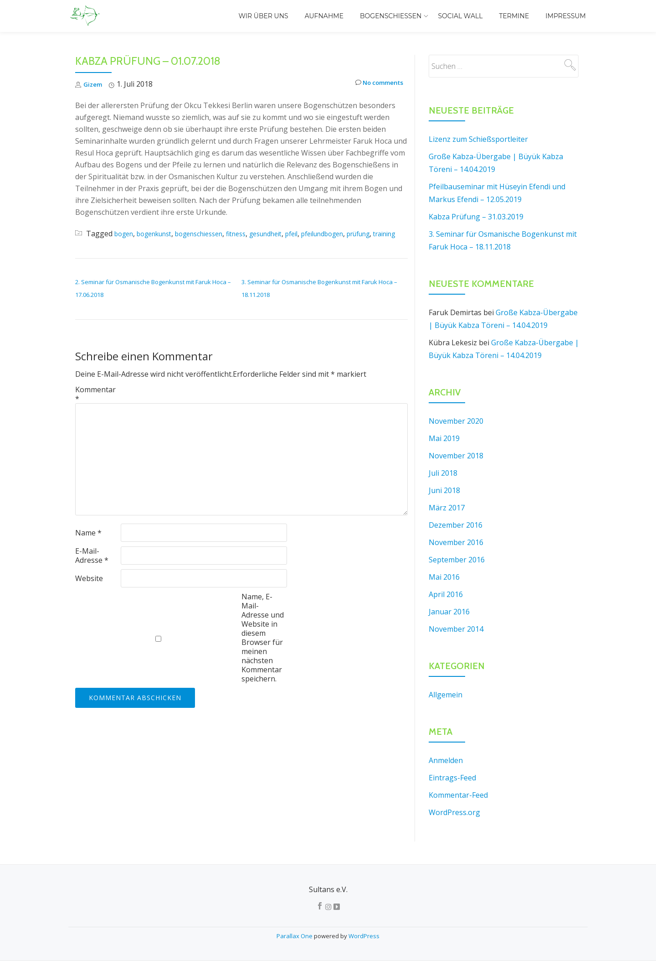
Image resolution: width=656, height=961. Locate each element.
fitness (256, 234)
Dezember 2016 (455, 525)
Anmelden (446, 760)
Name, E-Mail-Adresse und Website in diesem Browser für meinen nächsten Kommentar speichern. (262, 650)
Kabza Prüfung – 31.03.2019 (476, 217)
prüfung (89, 246)
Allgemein (445, 695)
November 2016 (456, 542)
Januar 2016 (449, 612)
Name (88, 545)
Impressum (565, 16)
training (121, 246)
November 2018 (456, 456)
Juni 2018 (444, 490)
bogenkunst (161, 234)
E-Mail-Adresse (91, 568)
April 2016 (446, 594)
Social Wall (460, 16)
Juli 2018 (443, 473)
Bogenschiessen (390, 16)
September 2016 (457, 560)
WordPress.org (454, 812)
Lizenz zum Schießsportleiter (478, 139)
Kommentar (95, 407)
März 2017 (447, 508)
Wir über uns (263, 16)
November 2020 (456, 421)
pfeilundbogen (358, 234)
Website (89, 591)
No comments (374, 84)
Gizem (94, 84)
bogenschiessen (213, 234)
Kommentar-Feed (458, 795)
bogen (125, 234)
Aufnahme (324, 16)
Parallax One (295, 936)
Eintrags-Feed (452, 778)
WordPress (363, 936)
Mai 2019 (444, 438)
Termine (514, 16)
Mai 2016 (444, 577)
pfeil (321, 234)
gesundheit (291, 234)
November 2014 (456, 629)
